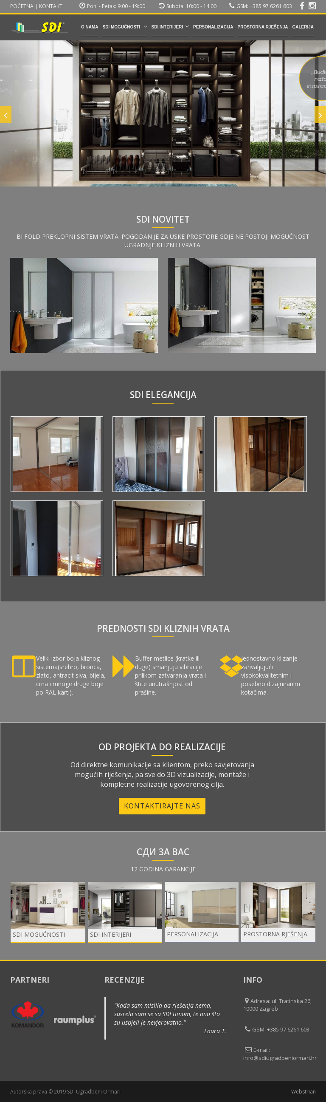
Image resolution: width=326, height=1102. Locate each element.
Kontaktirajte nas (162, 806)
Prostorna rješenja (263, 27)
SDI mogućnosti (124, 26)
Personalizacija (213, 27)
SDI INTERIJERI (170, 26)
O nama (89, 27)
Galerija (303, 27)
